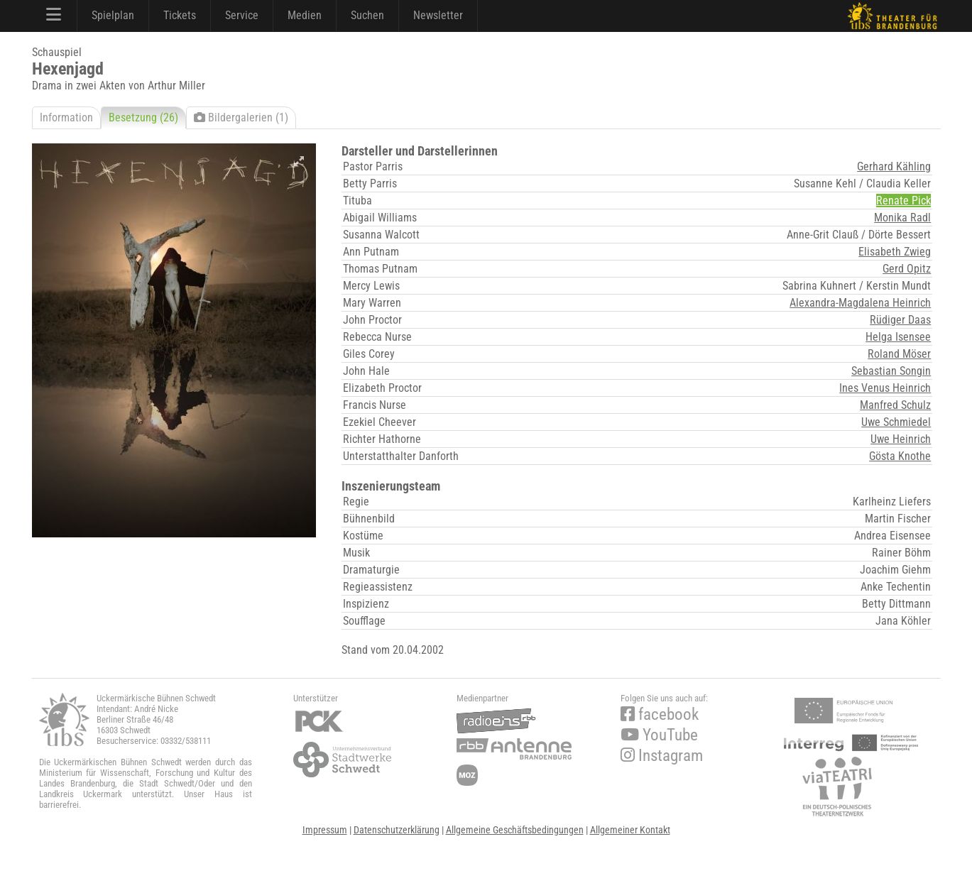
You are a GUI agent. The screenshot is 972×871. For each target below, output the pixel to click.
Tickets (179, 15)
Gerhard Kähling (894, 166)
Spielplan (113, 15)
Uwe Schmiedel (896, 422)
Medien (305, 15)
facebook (660, 714)
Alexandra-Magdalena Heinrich (860, 302)
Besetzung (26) (143, 117)
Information (66, 117)
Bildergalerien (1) (241, 117)
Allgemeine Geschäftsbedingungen (515, 830)
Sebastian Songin (891, 371)
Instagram (662, 755)
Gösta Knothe (900, 456)
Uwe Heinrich (900, 439)
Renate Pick (903, 200)
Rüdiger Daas (900, 320)
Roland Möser (899, 354)
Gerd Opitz (907, 268)
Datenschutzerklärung (396, 830)
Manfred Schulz (895, 405)
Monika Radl (902, 217)
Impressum (324, 830)
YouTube (659, 735)
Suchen (367, 15)
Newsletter (438, 15)
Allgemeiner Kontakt (630, 830)
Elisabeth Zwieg (894, 251)
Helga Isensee (898, 337)
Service (241, 15)
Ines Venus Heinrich (885, 388)
